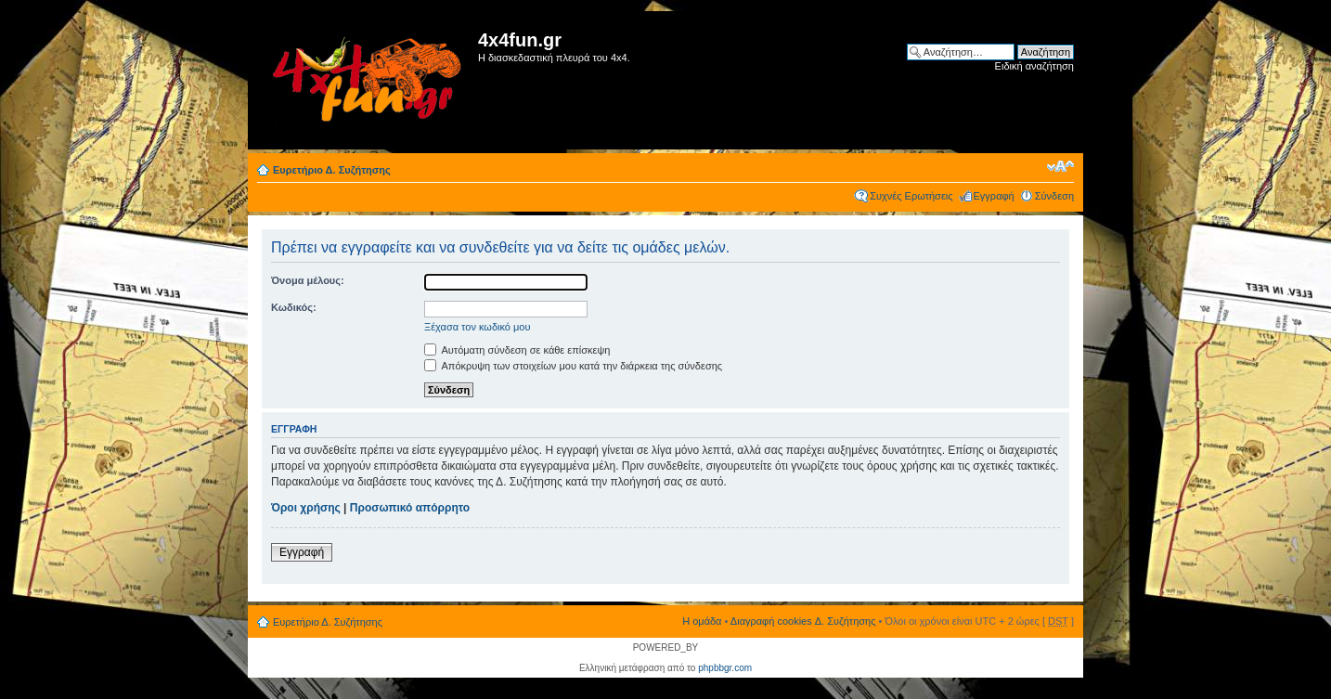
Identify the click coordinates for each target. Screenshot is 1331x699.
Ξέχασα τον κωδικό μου (477, 326)
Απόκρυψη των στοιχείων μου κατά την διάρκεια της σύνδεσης (573, 365)
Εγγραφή (994, 195)
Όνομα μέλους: (307, 280)
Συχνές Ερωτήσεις (911, 195)
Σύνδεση (1054, 195)
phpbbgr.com (725, 668)
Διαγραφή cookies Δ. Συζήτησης (803, 621)
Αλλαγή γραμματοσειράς (1060, 166)
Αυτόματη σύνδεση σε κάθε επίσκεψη (517, 350)
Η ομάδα (701, 621)
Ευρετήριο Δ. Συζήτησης (332, 169)
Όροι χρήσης (306, 507)
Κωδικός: (294, 307)
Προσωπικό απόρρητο (410, 507)
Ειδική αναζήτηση (1034, 65)
